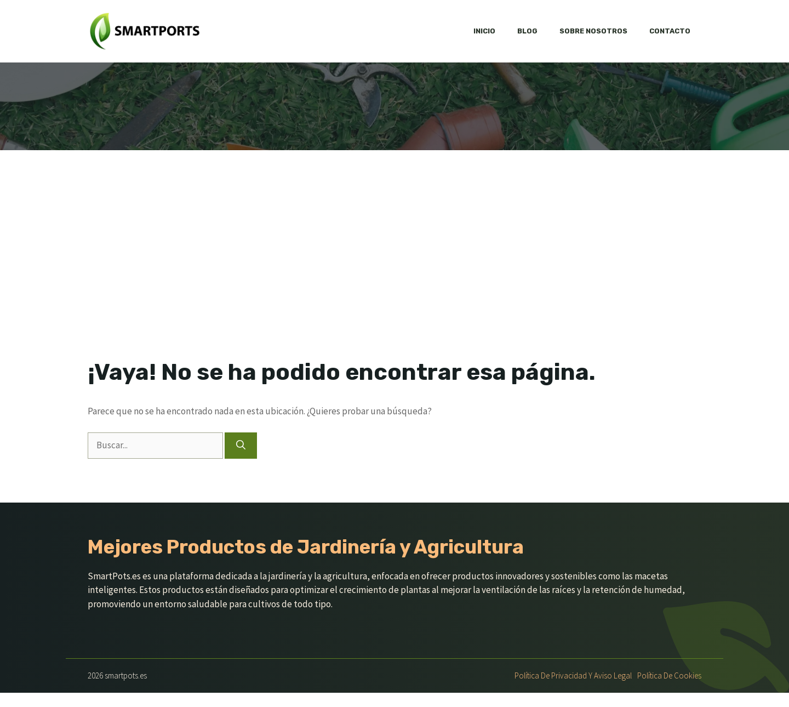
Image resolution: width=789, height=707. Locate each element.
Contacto (669, 31)
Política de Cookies (669, 675)
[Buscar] (241, 445)
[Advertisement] (394, 232)
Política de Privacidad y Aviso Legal (573, 675)
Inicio (484, 31)
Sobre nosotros (593, 31)
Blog (527, 31)
